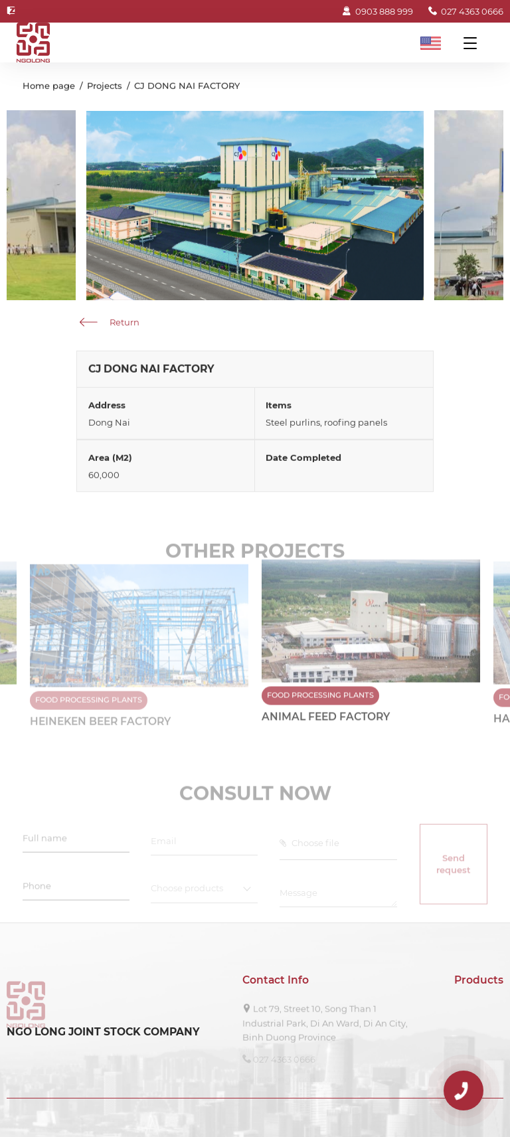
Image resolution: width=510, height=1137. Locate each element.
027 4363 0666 (465, 11)
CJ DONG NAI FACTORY (187, 87)
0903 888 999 (377, 11)
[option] (371, 654)
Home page (49, 87)
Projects (104, 87)
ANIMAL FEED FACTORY (326, 723)
